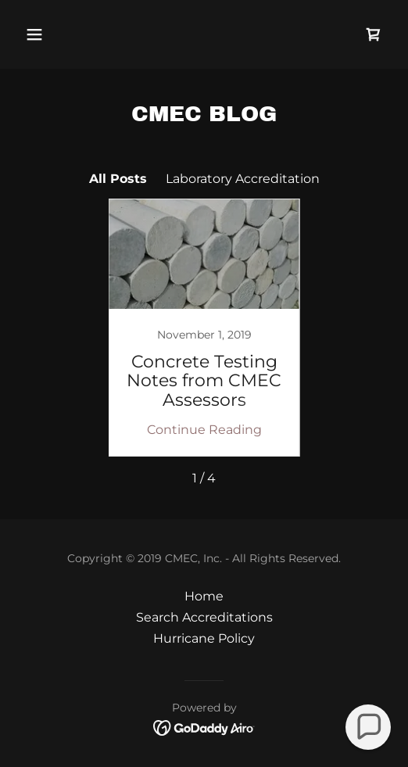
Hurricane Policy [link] (204, 638)
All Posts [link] (118, 178)
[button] (61, 34)
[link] (373, 34)
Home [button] (204, 596)
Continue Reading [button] (204, 429)
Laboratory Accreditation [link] (243, 178)
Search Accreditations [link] (204, 617)
